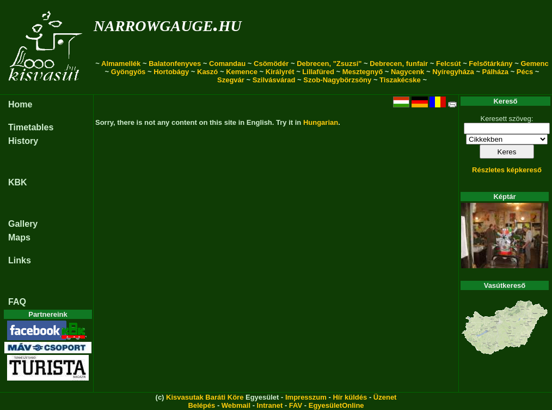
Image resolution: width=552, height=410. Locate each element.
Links (19, 260)
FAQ (17, 301)
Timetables (30, 127)
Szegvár (230, 80)
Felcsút (448, 63)
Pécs (525, 72)
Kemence (241, 72)
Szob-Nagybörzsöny (337, 80)
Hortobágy (171, 72)
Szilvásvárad (274, 80)
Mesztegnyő (362, 72)
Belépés (201, 405)
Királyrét (280, 72)
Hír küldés (350, 397)
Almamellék (120, 63)
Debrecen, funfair (399, 63)
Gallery (23, 223)
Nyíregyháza (453, 72)
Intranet (270, 405)
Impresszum (306, 397)
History (23, 141)
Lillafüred (318, 72)
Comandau (227, 63)
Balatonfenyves (175, 63)
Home (20, 104)
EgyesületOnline (336, 405)
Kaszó (207, 72)
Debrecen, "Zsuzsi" (329, 63)
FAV (295, 405)
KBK (17, 182)
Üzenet (385, 397)
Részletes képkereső (507, 170)
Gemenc (534, 63)
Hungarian (320, 122)
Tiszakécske (400, 80)
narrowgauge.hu (167, 23)
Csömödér (271, 63)
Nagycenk (407, 72)
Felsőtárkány (490, 63)
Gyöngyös (128, 72)
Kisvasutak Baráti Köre (204, 397)
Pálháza (495, 72)
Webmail (236, 405)
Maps (19, 237)
